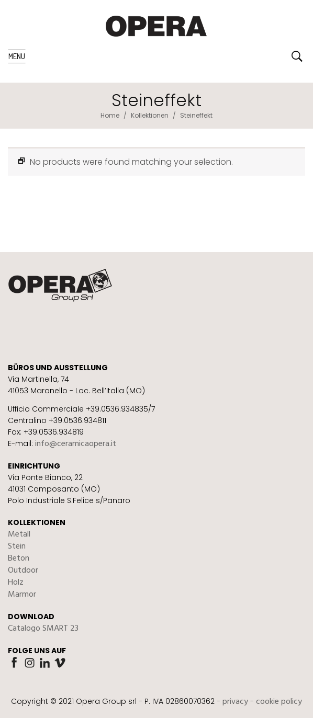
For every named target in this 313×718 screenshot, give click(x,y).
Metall (19, 534)
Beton (18, 558)
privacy (235, 702)
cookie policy (279, 702)
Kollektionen (150, 115)
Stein (17, 546)
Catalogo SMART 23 (43, 628)
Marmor (22, 594)
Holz (16, 582)
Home (109, 115)
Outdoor (23, 570)
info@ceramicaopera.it (75, 444)
